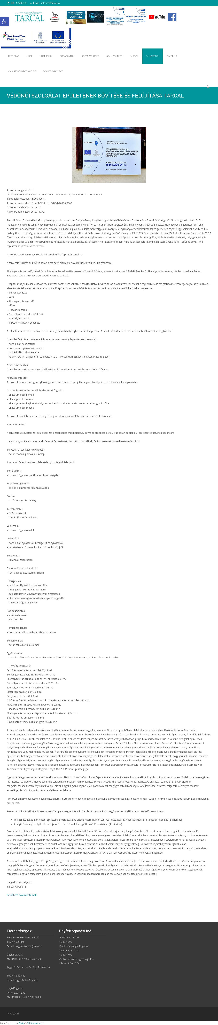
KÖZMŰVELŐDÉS (90, 56)
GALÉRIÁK (172, 56)
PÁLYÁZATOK (152, 56)
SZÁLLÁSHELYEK (114, 56)
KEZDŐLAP (13, 56)
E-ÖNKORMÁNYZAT (53, 71)
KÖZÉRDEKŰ (46, 56)
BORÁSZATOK (67, 56)
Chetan (22, 1023)
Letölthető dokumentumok (21, 895)
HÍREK (29, 56)
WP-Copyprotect (35, 1023)
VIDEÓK (134, 56)
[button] (4, 21)
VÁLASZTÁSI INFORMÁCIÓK (22, 71)
